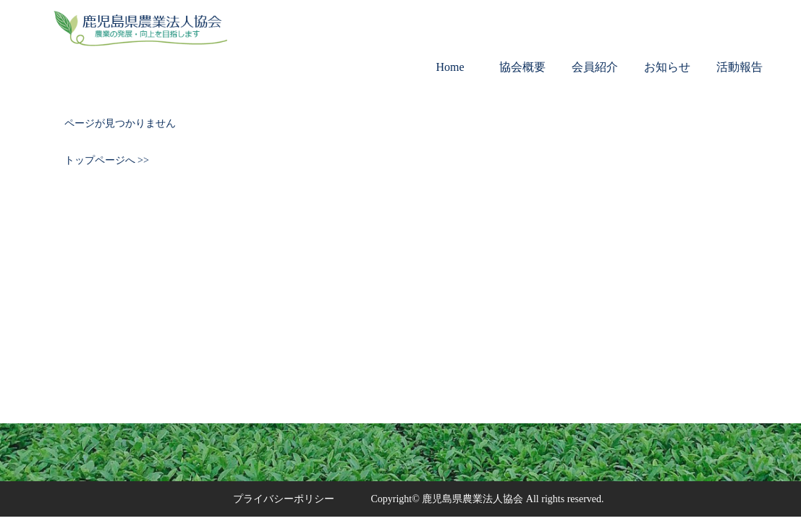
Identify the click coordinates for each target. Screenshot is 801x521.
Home (450, 67)
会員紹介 (595, 67)
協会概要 (522, 67)
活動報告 (739, 67)
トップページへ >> (106, 160)
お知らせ (667, 67)
